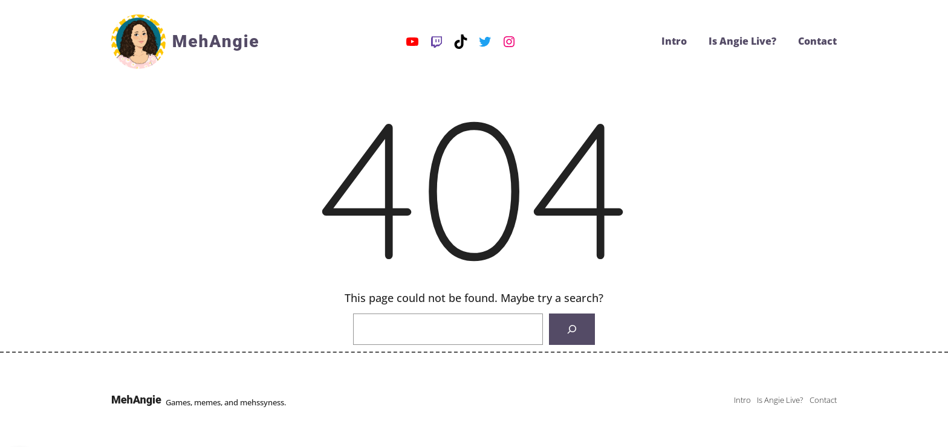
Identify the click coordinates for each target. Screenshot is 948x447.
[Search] (572, 329)
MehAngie (216, 41)
